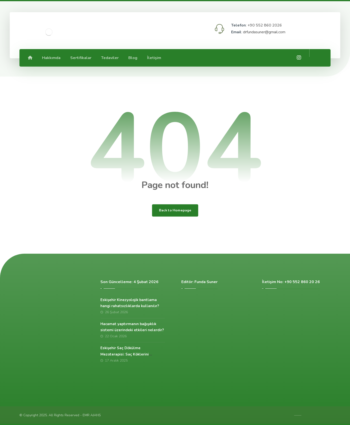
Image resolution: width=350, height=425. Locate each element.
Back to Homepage (175, 210)
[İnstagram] (299, 57)
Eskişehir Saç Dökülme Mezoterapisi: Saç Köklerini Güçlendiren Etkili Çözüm (124, 354)
